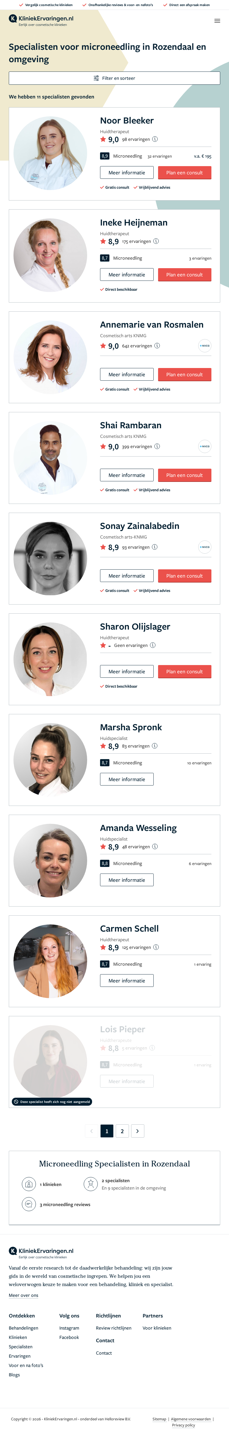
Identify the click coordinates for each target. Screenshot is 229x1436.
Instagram (69, 1328)
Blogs (14, 1374)
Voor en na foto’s (26, 1365)
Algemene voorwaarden (191, 1418)
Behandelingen (23, 1328)
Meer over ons (23, 1295)
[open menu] (217, 20)
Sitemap (160, 1418)
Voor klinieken (157, 1328)
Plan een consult (184, 172)
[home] (41, 20)
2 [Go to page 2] (122, 1131)
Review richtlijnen (113, 1328)
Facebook (69, 1337)
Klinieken (18, 1337)
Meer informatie (127, 172)
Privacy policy (183, 1424)
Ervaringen (20, 1356)
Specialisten (20, 1346)
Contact (104, 1353)
